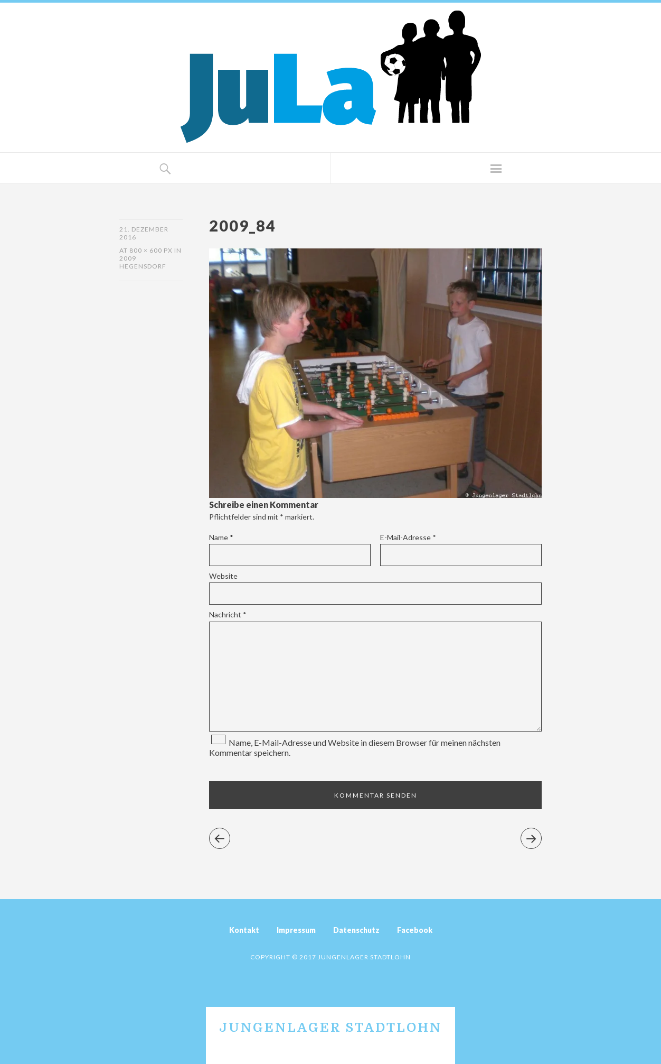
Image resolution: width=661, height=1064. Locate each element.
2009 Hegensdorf (142, 262)
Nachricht (228, 614)
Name (221, 537)
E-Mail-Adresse (408, 537)
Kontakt (244, 930)
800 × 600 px (151, 250)
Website (223, 575)
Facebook (414, 930)
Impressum (296, 930)
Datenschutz (356, 930)
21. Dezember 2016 (143, 233)
